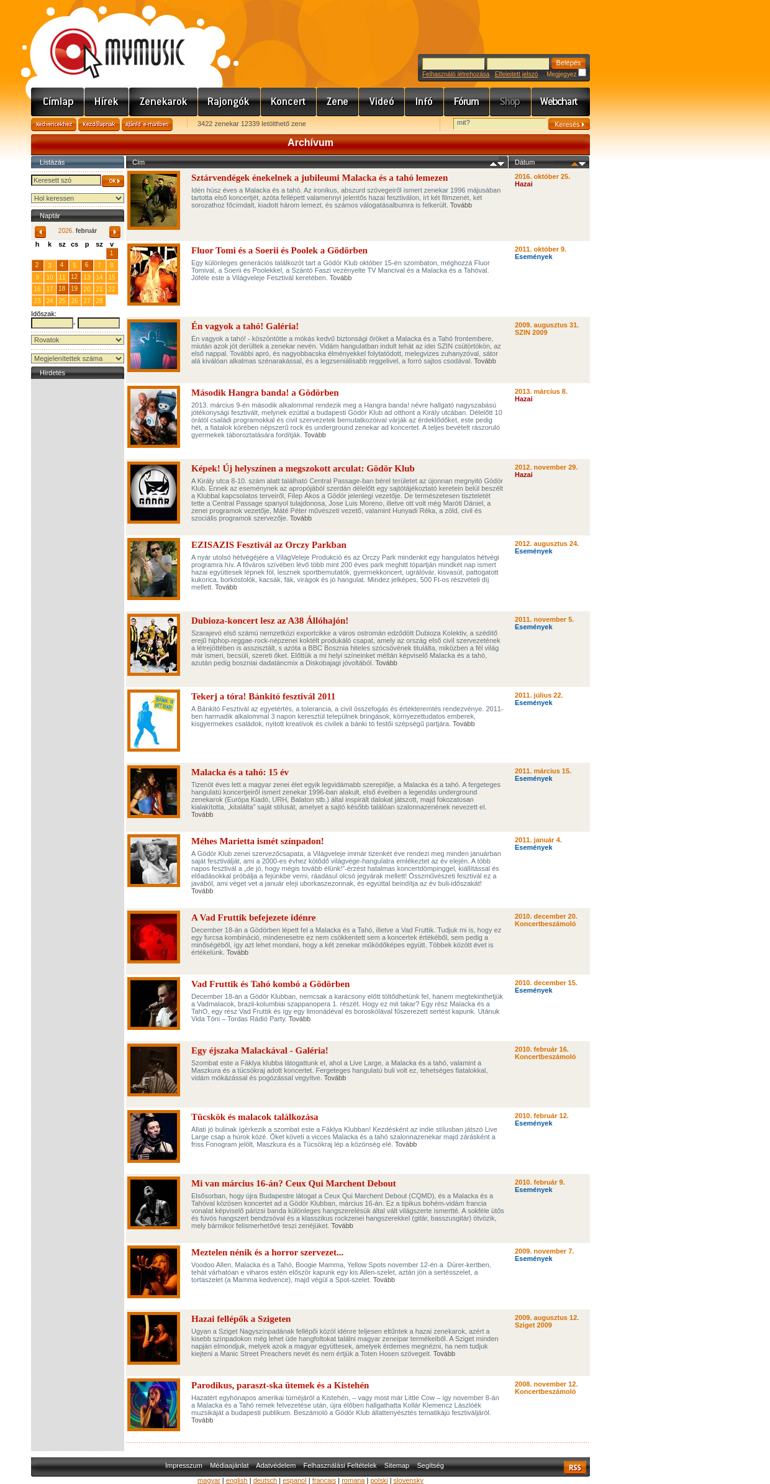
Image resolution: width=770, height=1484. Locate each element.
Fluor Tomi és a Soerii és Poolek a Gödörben (279, 250)
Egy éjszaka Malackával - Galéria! (259, 1050)
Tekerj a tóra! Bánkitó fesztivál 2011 (263, 696)
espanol (295, 1480)
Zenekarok (163, 102)
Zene (338, 102)
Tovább (461, 205)
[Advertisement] (77, 568)
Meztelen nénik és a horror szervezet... (267, 1252)
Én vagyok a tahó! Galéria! (245, 326)
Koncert (289, 102)
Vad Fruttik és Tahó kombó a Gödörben (270, 984)
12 (74, 276)
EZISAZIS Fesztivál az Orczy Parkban (268, 545)
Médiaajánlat (229, 1465)
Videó (382, 102)
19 (74, 288)
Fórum (467, 102)
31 (99, 253)
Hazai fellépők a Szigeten (241, 1319)
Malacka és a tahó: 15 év (240, 772)
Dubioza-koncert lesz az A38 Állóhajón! (269, 621)
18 (61, 288)
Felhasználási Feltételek (340, 1465)
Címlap (57, 102)
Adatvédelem (276, 1465)
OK (113, 181)
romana (353, 1480)
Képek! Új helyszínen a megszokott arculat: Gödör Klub (303, 468)
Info (424, 102)
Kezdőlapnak (99, 124)
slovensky (409, 1480)
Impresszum (183, 1465)
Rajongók (229, 102)
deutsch (265, 1480)
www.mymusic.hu (107, 40)
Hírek (106, 102)
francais (324, 1480)
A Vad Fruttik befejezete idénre (253, 917)
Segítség (430, 1465)
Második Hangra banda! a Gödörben (265, 393)
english (237, 1480)
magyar (208, 1480)
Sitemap (396, 1465)
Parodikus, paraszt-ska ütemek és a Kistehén (280, 1385)
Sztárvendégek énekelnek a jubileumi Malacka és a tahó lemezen (319, 178)
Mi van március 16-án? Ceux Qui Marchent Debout (293, 1183)
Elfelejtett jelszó (516, 74)
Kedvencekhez (53, 124)
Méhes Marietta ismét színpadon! (257, 841)
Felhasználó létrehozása (455, 74)
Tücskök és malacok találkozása (255, 1117)
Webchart (561, 102)
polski (378, 1480)
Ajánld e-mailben (147, 124)
